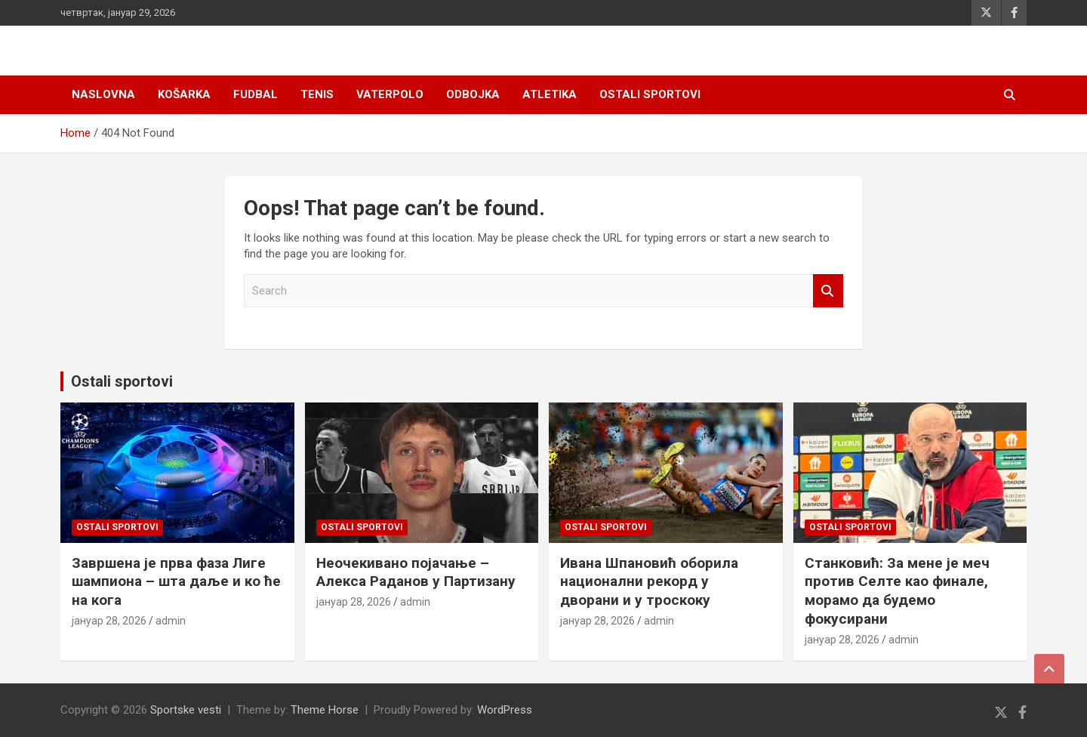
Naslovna (103, 94)
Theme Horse (325, 710)
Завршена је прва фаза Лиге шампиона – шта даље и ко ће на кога (176, 581)
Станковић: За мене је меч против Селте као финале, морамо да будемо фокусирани (897, 591)
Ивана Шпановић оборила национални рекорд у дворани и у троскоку (649, 581)
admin (171, 621)
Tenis (317, 94)
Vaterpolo (389, 94)
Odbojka (473, 94)
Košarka (184, 94)
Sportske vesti (185, 710)
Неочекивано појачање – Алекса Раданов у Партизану (416, 572)
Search (828, 291)
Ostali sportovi (650, 94)
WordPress (504, 710)
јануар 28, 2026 (109, 621)
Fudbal (255, 94)
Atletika (549, 94)
